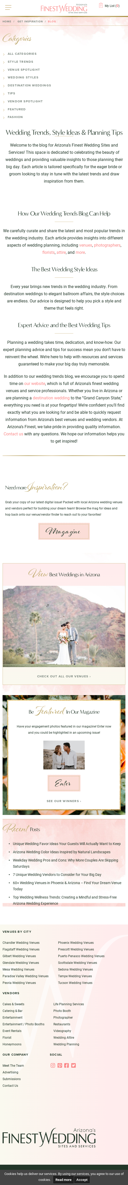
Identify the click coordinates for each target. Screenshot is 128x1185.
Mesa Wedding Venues (18, 970)
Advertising (10, 1072)
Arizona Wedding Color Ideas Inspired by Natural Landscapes (61, 852)
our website (34, 383)
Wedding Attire (63, 1038)
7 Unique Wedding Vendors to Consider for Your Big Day (57, 875)
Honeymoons (12, 1044)
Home (7, 21)
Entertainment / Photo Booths (23, 1024)
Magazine (63, 531)
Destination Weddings (29, 85)
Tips (11, 93)
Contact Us (10, 1086)
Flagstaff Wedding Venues (21, 950)
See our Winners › (64, 801)
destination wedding (51, 397)
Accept (81, 1180)
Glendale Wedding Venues (21, 963)
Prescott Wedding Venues (76, 950)
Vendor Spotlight (25, 101)
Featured (17, 109)
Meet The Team (13, 1066)
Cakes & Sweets (13, 1004)
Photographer (63, 1018)
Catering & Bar (12, 1011)
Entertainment (12, 1018)
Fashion (15, 117)
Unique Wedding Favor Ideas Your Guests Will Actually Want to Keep (67, 844)
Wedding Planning (66, 1044)
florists (48, 252)
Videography (62, 1031)
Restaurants (61, 1024)
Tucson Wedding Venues (75, 983)
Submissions (12, 1079)
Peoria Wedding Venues (19, 983)
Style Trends (20, 62)
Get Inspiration (30, 21)
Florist (7, 1038)
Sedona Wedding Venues (75, 970)
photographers (107, 245)
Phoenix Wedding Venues (76, 943)
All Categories (22, 54)
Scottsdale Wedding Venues (77, 963)
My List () (112, 5)
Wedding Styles (23, 77)
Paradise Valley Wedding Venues (26, 976)
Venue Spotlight (24, 69)
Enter (63, 783)
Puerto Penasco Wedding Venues (81, 956)
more (80, 252)
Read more (63, 1179)
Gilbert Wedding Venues (19, 956)
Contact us (13, 433)
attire (61, 252)
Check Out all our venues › (64, 676)
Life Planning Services (68, 1004)
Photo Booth (62, 1011)
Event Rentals (12, 1031)
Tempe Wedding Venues (75, 976)
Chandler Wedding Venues (21, 943)
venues (85, 245)
